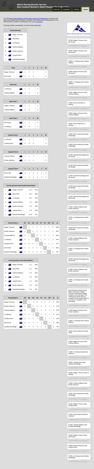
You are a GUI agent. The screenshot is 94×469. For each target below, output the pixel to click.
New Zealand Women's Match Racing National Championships (29, 18)
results (85, 9)
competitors (66, 9)
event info (57, 9)
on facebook (39, 22)
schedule (76, 9)
